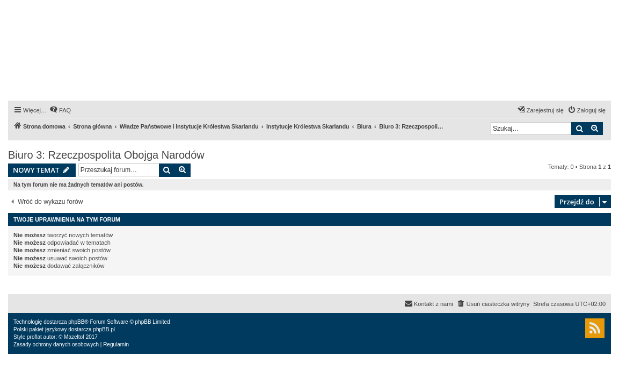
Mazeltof (74, 337)
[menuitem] (60, 110)
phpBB (76, 322)
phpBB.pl (104, 329)
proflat (34, 337)
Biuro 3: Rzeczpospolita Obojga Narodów (106, 155)
